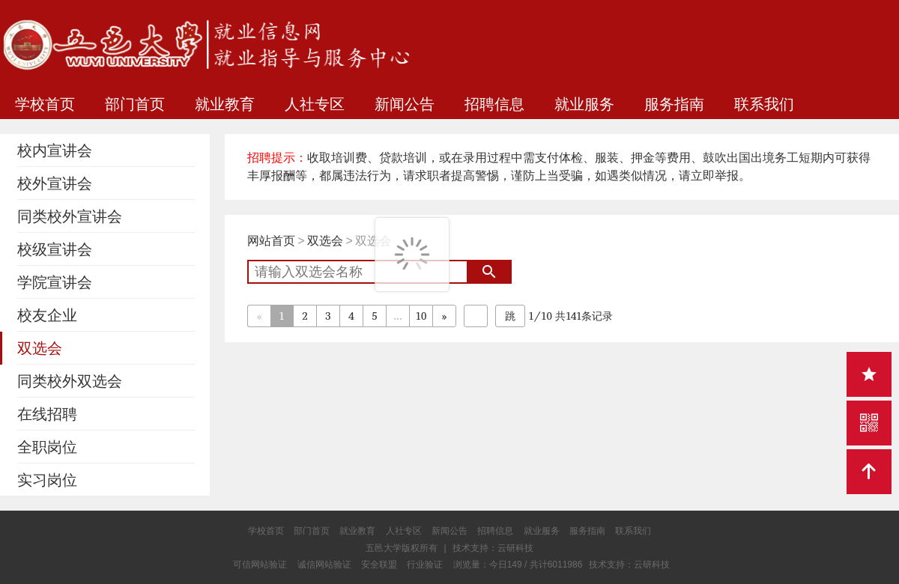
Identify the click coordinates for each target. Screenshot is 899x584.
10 (421, 315)
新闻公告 (405, 104)
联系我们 (764, 104)
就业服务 (584, 104)
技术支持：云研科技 (629, 564)
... (397, 315)
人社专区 (315, 104)
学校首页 (45, 104)
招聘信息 (494, 104)
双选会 (325, 240)
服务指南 (674, 104)
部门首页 (135, 104)
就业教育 (225, 104)
